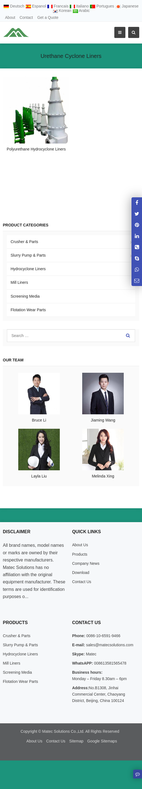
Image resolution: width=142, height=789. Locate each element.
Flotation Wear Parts (28, 310)
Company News (85, 563)
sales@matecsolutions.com (109, 645)
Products (79, 554)
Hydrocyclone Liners (28, 269)
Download (80, 572)
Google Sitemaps (102, 741)
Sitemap (76, 741)
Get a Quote (47, 17)
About (10, 17)
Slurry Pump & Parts (28, 255)
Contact (26, 17)
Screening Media (25, 296)
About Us (80, 545)
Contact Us (81, 581)
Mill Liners (19, 282)
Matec (90, 654)
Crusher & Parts (24, 241)
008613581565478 (109, 663)
